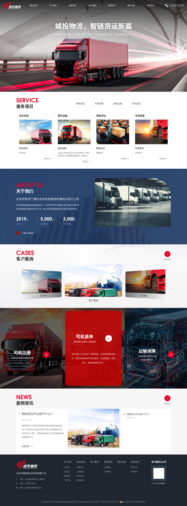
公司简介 (66, 467)
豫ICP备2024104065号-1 (110, 502)
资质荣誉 (66, 476)
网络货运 (80, 103)
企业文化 (66, 472)
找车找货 (136, 103)
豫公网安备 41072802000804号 (133, 502)
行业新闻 (107, 472)
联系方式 (134, 467)
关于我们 (67, 462)
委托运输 (117, 103)
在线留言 (134, 472)
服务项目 (81, 462)
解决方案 (131, 5)
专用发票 (99, 103)
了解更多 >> (47, 159)
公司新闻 (107, 467)
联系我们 (135, 462)
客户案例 (94, 462)
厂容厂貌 (66, 480)
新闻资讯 (108, 462)
